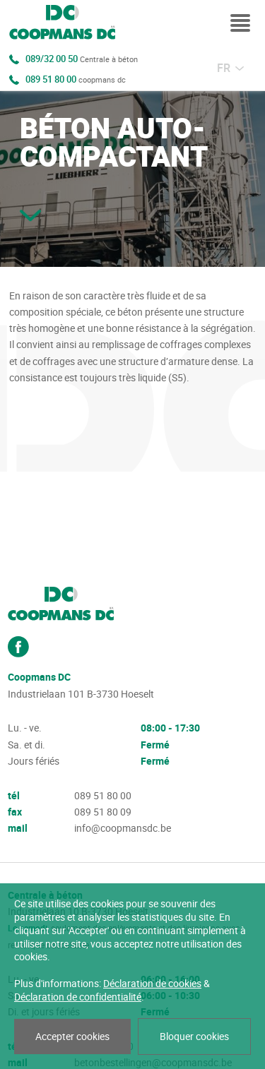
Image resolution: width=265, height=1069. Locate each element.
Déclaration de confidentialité (77, 997)
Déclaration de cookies (152, 984)
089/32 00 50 (81, 59)
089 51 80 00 (75, 80)
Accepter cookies (72, 1036)
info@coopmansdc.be (122, 828)
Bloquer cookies (194, 1036)
